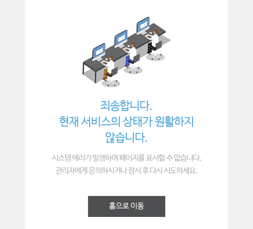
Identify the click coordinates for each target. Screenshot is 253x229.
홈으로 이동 (126, 206)
